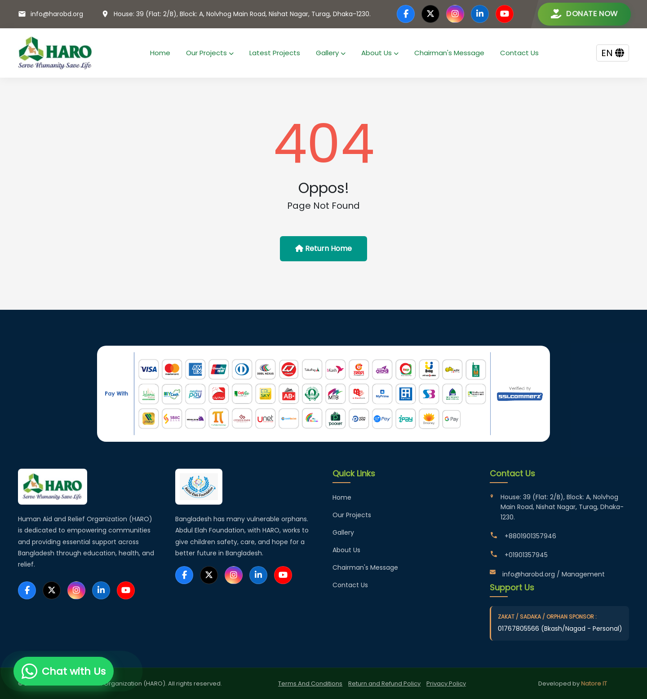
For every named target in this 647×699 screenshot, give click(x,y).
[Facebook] (406, 14)
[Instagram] (455, 14)
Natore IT (594, 683)
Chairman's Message (449, 52)
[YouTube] (505, 14)
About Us (380, 52)
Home (160, 52)
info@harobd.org (57, 13)
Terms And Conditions (310, 683)
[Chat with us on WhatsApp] (63, 671)
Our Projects (210, 52)
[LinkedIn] (480, 14)
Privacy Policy (446, 683)
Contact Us (519, 52)
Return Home (323, 248)
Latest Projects (274, 52)
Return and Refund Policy (384, 683)
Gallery (331, 52)
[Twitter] (430, 14)
